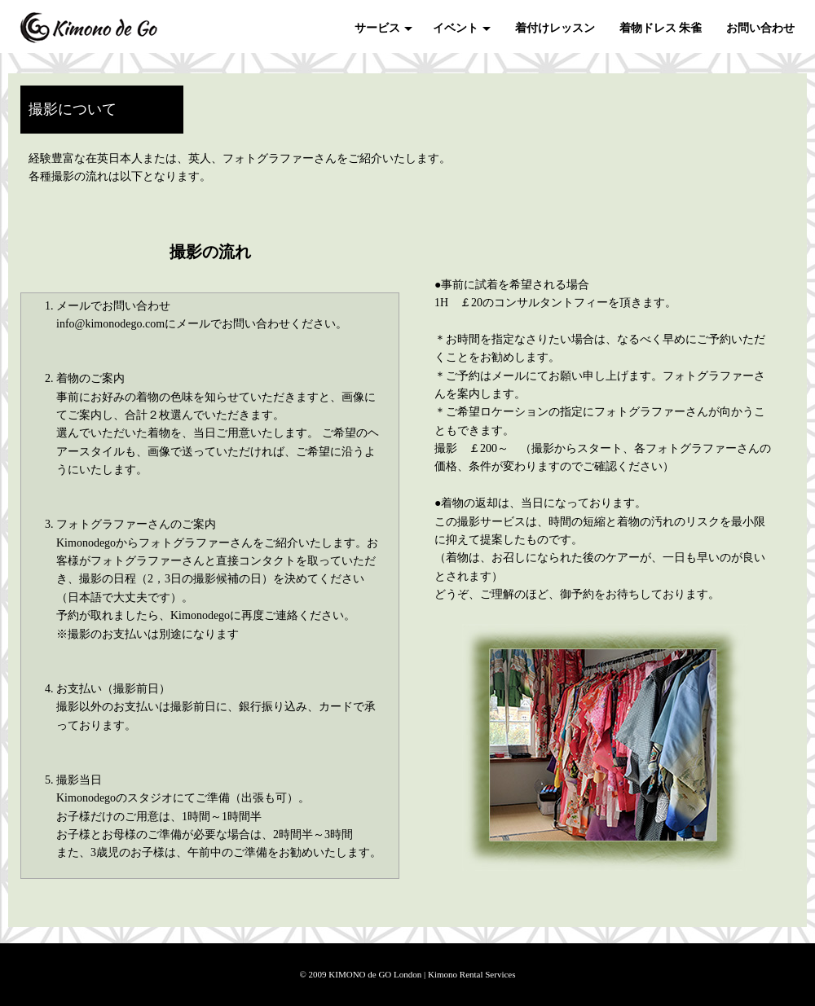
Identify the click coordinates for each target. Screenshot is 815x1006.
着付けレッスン (555, 28)
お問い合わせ (760, 28)
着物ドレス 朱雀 (661, 28)
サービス (377, 28)
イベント (455, 28)
